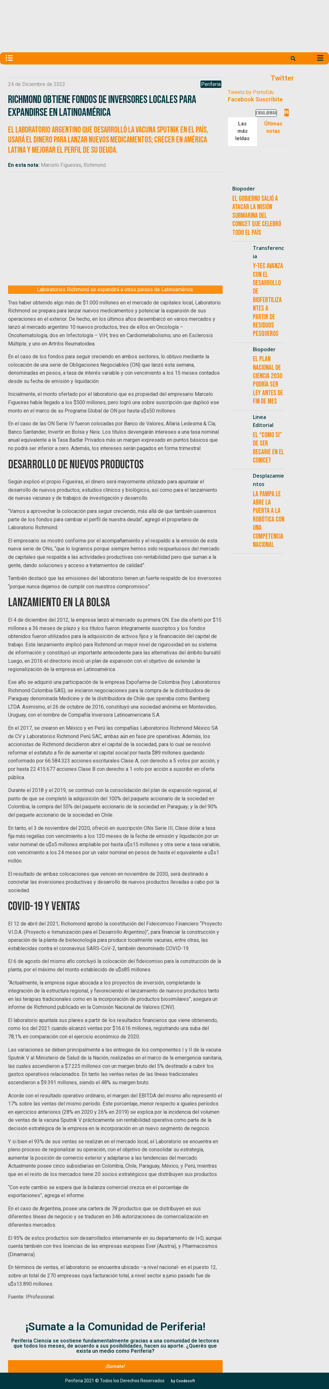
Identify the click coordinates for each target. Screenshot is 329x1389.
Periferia (211, 84)
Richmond (95, 165)
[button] (115, 1366)
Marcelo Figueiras (61, 165)
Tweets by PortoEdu (251, 92)
